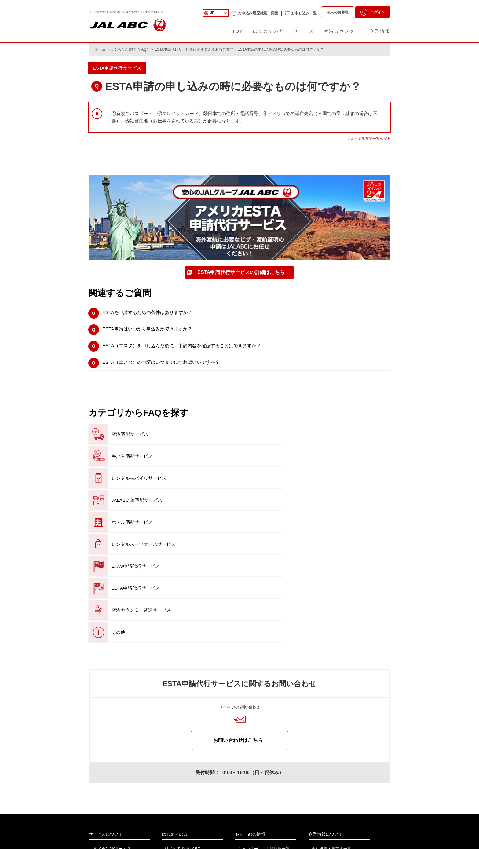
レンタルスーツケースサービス (334, 464)
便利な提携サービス (256, 733)
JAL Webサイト (339, 816)
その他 (107, 508)
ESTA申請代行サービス (225, 486)
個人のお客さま (264, 807)
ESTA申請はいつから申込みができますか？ (154, 332)
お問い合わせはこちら (238, 615)
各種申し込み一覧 (181, 752)
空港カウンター (179, 743)
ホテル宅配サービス (222, 464)
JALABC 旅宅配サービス (125, 464)
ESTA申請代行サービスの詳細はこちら (241, 272)
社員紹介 (112, 807)
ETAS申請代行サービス (124, 486)
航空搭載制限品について (187, 761)
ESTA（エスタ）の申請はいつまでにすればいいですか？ (170, 369)
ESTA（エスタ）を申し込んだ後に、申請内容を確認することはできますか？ (193, 350)
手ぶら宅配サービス (222, 442)
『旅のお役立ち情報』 (260, 743)
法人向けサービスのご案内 (201, 807)
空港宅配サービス (118, 442)
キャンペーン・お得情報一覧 (264, 724)
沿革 (316, 743)
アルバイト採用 (118, 826)
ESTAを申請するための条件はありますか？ (154, 313)
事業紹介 (319, 733)
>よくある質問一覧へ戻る (369, 139)
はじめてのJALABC (182, 724)
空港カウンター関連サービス (332, 486)
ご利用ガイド (177, 733)
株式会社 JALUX (340, 807)
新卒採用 (112, 816)
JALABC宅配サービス (111, 724)
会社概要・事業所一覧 (331, 724)
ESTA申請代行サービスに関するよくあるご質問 (193, 49)
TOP (238, 31)
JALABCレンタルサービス (115, 733)
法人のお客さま (264, 816)
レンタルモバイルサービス (330, 442)
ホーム (100, 49)
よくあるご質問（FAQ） (130, 49)
